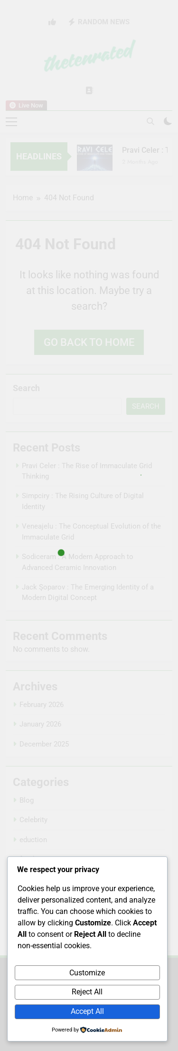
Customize (87, 972)
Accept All (87, 1011)
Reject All (87, 991)
